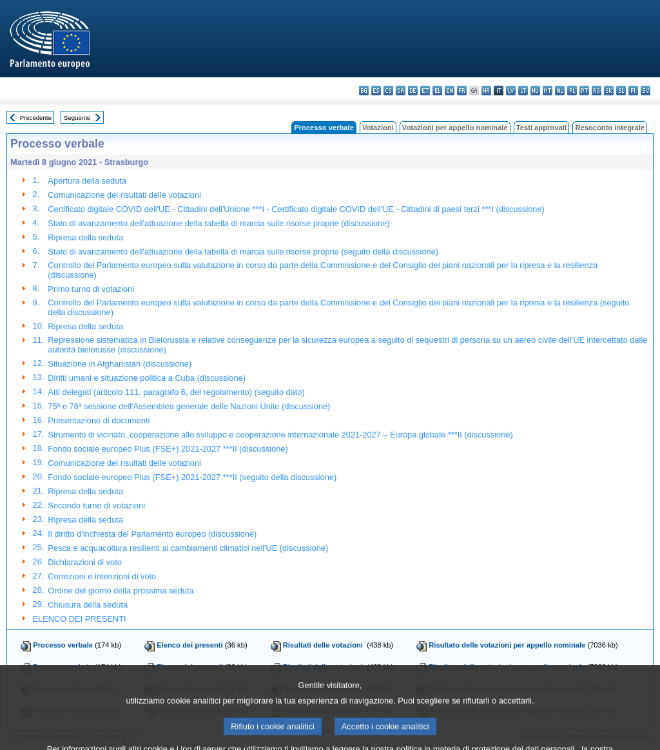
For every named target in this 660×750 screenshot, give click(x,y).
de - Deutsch (413, 90)
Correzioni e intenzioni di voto (102, 576)
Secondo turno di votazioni (96, 505)
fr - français (462, 90)
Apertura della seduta (87, 181)
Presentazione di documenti (99, 420)
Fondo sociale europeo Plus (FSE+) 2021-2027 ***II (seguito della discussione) (192, 477)
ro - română (596, 90)
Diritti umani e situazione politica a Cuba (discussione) (147, 378)
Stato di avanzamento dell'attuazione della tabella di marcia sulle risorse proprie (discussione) (218, 223)
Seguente (77, 117)
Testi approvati (541, 127)
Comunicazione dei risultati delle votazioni (124, 195)
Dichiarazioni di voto (85, 562)
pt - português (584, 90)
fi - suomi (633, 90)
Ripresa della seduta (85, 237)
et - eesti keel (425, 90)
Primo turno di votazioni (91, 289)
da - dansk (400, 90)
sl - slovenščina (621, 90)
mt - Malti (547, 90)
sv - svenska (645, 90)
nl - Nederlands (560, 90)
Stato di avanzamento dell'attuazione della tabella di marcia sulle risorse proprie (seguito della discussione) (243, 251)
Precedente (36, 117)
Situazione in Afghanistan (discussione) (119, 364)
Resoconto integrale (610, 127)
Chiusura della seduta (88, 605)
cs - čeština (388, 90)
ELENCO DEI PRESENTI (79, 619)
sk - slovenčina (609, 90)
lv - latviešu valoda (511, 90)
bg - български (364, 90)
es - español (376, 90)
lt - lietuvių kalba (523, 90)
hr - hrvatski (486, 90)
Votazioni (378, 127)
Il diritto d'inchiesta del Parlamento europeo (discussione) (152, 534)
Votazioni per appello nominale (455, 127)
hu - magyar (535, 90)
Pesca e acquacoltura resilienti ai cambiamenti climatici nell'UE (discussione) (188, 548)
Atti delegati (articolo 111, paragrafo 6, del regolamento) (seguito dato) (176, 392)
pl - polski (572, 90)
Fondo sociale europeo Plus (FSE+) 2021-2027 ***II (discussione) (167, 449)
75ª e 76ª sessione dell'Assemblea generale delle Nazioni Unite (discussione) (189, 406)
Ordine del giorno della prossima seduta (120, 590)
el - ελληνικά (437, 90)
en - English (449, 90)
